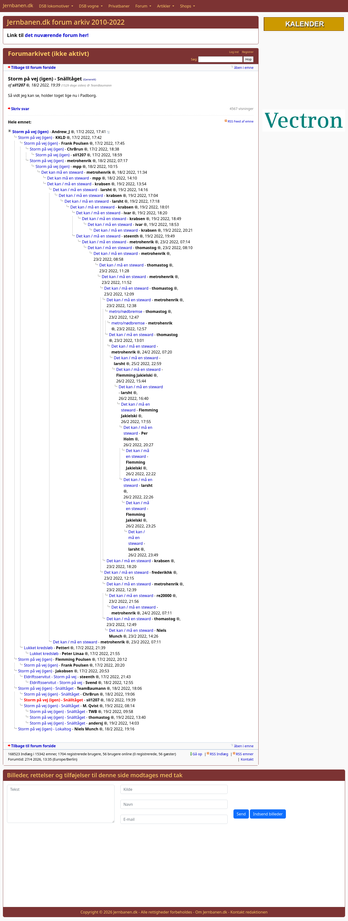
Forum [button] (141, 6)
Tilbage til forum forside (33, 67)
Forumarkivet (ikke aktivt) (48, 53)
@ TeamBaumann (99, 85)
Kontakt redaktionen (249, 912)
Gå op (197, 754)
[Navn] (174, 804)
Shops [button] (186, 6)
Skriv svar (20, 108)
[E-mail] (174, 819)
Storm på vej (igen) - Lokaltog (44, 729)
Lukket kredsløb (38, 647)
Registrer (248, 52)
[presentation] (270, 794)
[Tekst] (61, 804)
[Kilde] (174, 789)
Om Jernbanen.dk (211, 912)
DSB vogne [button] (89, 6)
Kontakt (247, 759)
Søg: (194, 59)
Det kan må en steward (62, 172)
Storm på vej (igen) (30, 131)
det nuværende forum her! (57, 35)
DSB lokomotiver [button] (54, 6)
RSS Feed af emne (241, 121)
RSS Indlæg (219, 754)
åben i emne (244, 67)
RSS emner (245, 754)
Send (241, 814)
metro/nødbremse (125, 311)
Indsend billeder (268, 814)
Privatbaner (119, 6)
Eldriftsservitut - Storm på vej (50, 676)
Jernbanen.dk (18, 5)
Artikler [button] (164, 6)
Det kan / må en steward (69, 184)
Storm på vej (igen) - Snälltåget (46, 688)
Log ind (234, 52)
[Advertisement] (303, 70)
